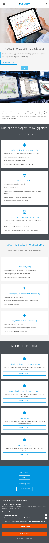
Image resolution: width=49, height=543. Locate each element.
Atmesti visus (24, 534)
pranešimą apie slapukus (37, 521)
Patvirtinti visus (24, 526)
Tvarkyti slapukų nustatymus (24, 538)
